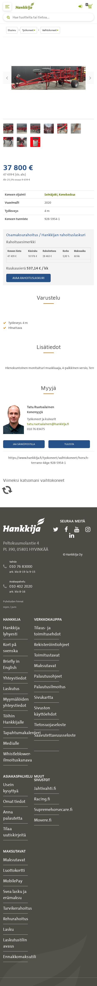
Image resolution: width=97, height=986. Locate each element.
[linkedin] (72, 535)
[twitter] (56, 529)
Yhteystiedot (14, 678)
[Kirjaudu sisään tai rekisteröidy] (80, 6)
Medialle (11, 743)
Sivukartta (43, 697)
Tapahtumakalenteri (22, 732)
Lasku (8, 929)
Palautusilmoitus (50, 686)
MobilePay (12, 881)
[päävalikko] (7, 6)
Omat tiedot (14, 801)
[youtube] (77, 529)
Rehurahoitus (15, 918)
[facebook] (67, 529)
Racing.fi (42, 799)
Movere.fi (43, 820)
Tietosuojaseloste (50, 724)
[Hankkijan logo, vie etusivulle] (27, 6)
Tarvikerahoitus (17, 908)
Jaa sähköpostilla (24, 444)
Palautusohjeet (48, 676)
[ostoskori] (90, 6)
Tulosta (69, 444)
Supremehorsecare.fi (53, 809)
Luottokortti (14, 870)
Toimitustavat (47, 655)
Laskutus (11, 688)
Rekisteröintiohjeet (51, 644)
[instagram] (88, 529)
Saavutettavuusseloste (55, 735)
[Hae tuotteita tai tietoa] (48, 17)
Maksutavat (45, 665)
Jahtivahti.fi (45, 788)
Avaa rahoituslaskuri (28, 278)
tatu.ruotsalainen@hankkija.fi (48, 424)
